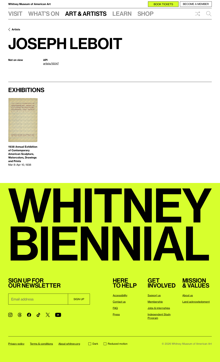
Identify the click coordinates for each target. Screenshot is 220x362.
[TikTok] (38, 315)
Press (116, 314)
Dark (93, 343)
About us (187, 295)
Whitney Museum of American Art (29, 3)
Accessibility (120, 295)
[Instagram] (10, 315)
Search (209, 13)
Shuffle (197, 13)
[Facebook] (29, 315)
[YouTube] (58, 315)
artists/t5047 (51, 63)
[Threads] (19, 315)
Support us (154, 295)
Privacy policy (16, 343)
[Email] (38, 299)
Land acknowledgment (196, 301)
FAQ (115, 308)
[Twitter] (47, 315)
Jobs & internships (159, 308)
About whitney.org (69, 343)
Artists (16, 29)
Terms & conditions (41, 343)
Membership (155, 301)
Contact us (119, 301)
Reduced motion (116, 343)
